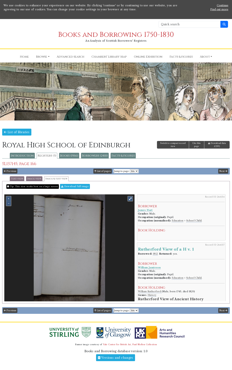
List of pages (102, 171)
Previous (10, 171)
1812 (155, 253)
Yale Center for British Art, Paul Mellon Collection (130, 344)
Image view (34, 178)
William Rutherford (150, 291)
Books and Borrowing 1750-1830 (116, 34)
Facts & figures (123, 156)
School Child (194, 220)
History (152, 295)
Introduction (22, 156)
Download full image (75, 186)
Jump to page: (121, 171)
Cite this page (196, 144)
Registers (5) (47, 156)
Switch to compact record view (173, 144)
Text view (17, 178)
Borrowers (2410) (95, 156)
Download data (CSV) (217, 144)
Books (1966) (69, 156)
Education (177, 220)
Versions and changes (115, 357)
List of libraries (17, 132)
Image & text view (56, 178)
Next (223, 171)
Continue (222, 5)
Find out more (219, 9)
